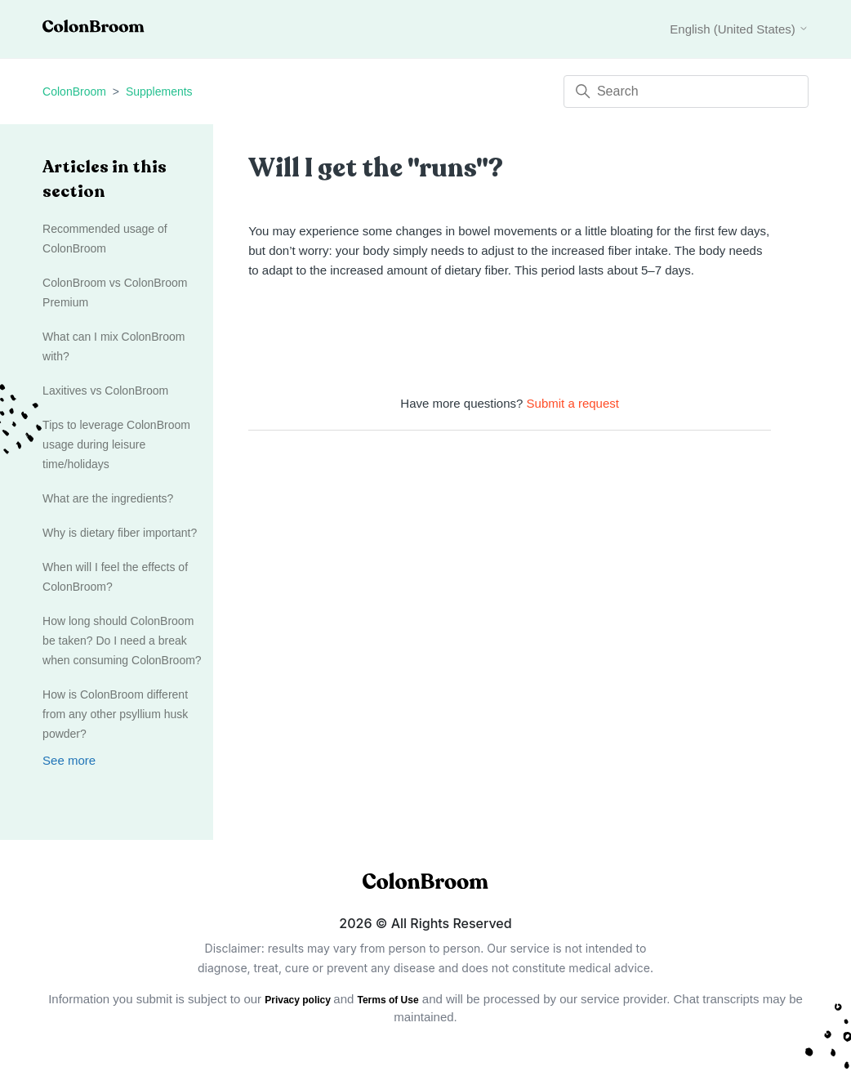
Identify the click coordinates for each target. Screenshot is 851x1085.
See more (69, 760)
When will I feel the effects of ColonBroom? (115, 576)
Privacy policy (299, 1000)
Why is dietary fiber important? (119, 532)
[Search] (686, 91)
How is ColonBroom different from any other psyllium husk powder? (115, 714)
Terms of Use (388, 1000)
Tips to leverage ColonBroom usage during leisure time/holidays (116, 444)
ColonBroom (74, 91)
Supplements (159, 91)
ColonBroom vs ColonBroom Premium (114, 292)
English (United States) (739, 29)
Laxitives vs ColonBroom (105, 390)
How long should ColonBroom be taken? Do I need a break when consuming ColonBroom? (122, 640)
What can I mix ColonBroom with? (113, 346)
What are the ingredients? (107, 498)
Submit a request (573, 403)
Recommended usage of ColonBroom (104, 238)
